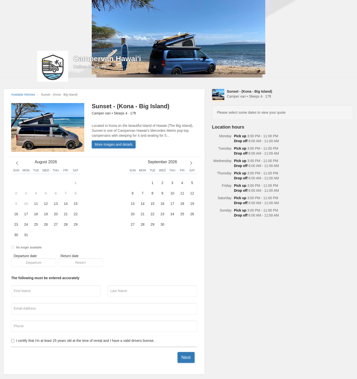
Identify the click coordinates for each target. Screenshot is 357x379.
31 (26, 235)
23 (16, 224)
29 (76, 224)
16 (16, 214)
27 (56, 224)
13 (56, 204)
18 (36, 214)
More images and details (114, 144)
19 (46, 214)
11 (36, 204)
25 (36, 224)
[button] (46, 209)
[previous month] (17, 163)
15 (76, 204)
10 (26, 204)
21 (66, 214)
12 (46, 204)
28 (66, 224)
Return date (69, 256)
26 (46, 224)
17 (26, 214)
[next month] (191, 163)
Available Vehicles (23, 94)
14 (66, 204)
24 (26, 224)
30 (16, 235)
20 (56, 214)
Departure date (25, 256)
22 (76, 214)
